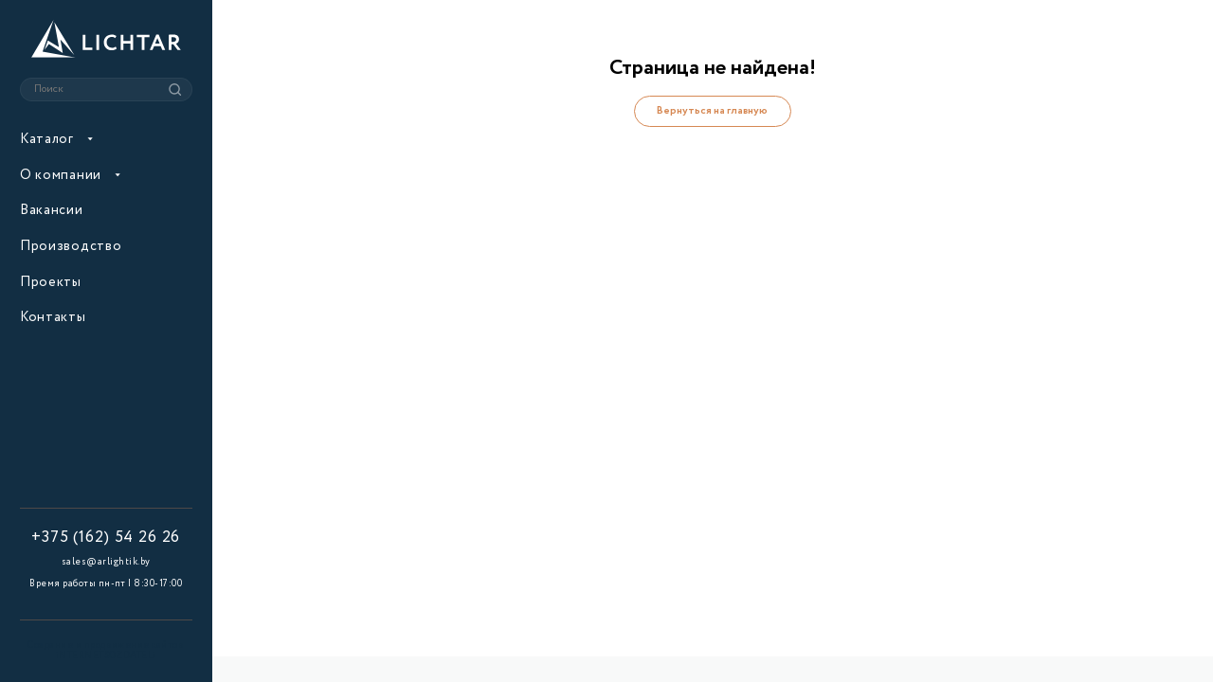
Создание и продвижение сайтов (105, 651)
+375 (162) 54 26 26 (105, 538)
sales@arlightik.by (106, 561)
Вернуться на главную (712, 110)
